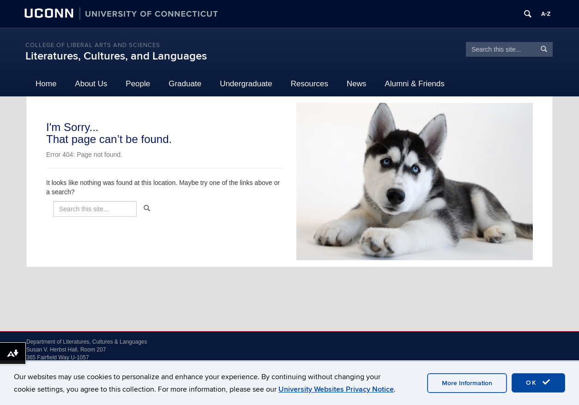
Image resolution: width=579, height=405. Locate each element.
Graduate (185, 83)
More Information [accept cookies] (467, 383)
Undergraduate (246, 83)
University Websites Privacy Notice (336, 389)
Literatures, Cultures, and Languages (116, 56)
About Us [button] (91, 83)
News (357, 83)
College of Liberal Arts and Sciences (92, 45)
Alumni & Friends (414, 83)
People (138, 83)
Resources (309, 83)
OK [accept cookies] (538, 382)
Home (46, 83)
